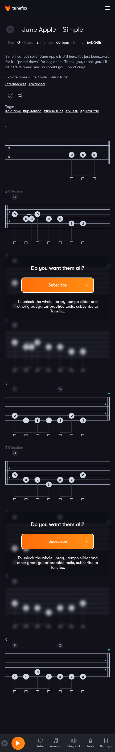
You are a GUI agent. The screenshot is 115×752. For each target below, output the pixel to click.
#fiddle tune (53, 111)
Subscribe (57, 285)
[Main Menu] (107, 8)
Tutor (40, 743)
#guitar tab (89, 111)
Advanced (36, 84)
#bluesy (71, 111)
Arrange (55, 743)
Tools (90, 743)
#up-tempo (32, 111)
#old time (13, 111)
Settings (106, 743)
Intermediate (15, 84)
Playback (74, 743)
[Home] (21, 8)
